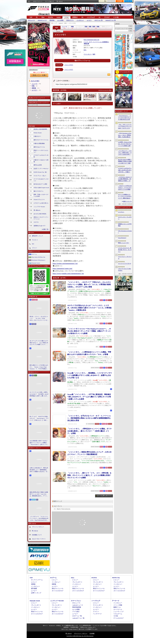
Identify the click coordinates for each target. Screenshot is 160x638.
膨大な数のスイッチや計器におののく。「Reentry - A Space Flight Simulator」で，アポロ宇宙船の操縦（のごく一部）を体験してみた (39, 367)
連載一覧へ (46, 229)
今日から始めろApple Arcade (41, 187)
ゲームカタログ (118, 618)
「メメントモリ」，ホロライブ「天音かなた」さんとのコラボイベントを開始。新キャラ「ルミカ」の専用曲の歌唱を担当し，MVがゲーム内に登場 (89, 284)
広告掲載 (92, 633)
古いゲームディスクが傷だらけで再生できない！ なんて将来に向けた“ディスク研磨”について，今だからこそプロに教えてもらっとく (39, 342)
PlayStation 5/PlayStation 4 (38, 260)
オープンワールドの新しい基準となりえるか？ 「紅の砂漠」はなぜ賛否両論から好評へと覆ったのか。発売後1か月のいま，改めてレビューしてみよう (39, 394)
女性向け (75, 17)
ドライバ (34, 247)
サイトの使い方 (49, 1)
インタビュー (80, 20)
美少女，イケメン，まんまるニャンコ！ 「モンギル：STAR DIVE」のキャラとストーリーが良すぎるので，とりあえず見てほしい (39, 318)
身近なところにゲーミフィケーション (41, 218)
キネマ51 (36, 222)
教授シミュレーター (123, 242)
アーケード (115, 601)
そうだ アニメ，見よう (40, 175)
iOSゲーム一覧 (99, 20)
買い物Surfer (37, 210)
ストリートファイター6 (124, 263)
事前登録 (52, 20)
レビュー (34, 582)
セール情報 (60, 20)
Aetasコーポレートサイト (39, 538)
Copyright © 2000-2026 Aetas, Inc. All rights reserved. (80, 636)
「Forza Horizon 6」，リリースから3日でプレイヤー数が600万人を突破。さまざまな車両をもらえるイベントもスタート (125, 117)
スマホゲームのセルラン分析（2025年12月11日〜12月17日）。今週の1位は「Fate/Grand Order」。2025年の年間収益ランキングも (125, 170)
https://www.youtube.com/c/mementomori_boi (68, 273)
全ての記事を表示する (104, 495)
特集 (33, 86)
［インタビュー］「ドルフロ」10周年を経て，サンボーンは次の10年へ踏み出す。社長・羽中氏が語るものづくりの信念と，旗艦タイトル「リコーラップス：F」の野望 (125, 152)
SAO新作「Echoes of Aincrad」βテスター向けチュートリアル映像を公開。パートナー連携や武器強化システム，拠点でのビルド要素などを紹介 (125, 144)
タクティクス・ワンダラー (125, 218)
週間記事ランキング (37, 235)
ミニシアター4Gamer (39, 206)
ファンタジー (88, 54)
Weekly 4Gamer (38, 132)
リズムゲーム (117, 614)
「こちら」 (90, 627)
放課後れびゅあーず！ (40, 225)
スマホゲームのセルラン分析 (41, 156)
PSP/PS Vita (116, 577)
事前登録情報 (76, 607)
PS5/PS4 (50, 17)
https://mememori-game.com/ (62, 268)
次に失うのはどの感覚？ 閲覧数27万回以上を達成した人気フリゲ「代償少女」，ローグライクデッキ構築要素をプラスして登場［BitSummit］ (125, 161)
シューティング (118, 611)
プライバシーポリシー (38, 526)
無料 (94, 54)
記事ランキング (36, 593)
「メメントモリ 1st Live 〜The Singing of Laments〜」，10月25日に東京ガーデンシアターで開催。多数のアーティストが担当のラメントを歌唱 (89, 331)
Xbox (42, 17)
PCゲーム (34, 254)
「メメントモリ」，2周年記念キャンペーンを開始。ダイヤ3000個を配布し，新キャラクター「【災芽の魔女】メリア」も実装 (89, 431)
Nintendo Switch (36, 263)
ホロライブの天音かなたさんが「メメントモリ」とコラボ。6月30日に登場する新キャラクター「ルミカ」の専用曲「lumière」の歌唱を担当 (89, 308)
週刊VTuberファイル (39, 147)
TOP (31, 17)
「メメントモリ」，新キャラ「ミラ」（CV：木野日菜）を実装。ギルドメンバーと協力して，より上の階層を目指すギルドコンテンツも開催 (89, 475)
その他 (115, 616)
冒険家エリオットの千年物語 (125, 224)
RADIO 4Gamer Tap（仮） (41, 172)
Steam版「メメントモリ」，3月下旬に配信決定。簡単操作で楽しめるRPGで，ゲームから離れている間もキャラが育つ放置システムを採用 (89, 396)
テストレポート (98, 605)
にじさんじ (121, 212)
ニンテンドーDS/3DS (57, 601)
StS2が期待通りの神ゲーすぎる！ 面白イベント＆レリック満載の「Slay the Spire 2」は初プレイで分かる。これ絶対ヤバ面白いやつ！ (39, 442)
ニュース (34, 83)
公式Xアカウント (37, 1)
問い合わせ (60, 1)
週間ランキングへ (127, 201)
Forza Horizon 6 (122, 237)
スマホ (66, 17)
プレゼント (35, 239)
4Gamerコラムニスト (39, 199)
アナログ (107, 17)
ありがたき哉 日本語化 (40, 213)
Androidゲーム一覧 (110, 20)
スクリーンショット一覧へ (105, 90)
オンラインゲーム (37, 580)
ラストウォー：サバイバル (125, 257)
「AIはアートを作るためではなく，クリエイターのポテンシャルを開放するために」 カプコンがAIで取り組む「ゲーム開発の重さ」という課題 (125, 187)
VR (82, 17)
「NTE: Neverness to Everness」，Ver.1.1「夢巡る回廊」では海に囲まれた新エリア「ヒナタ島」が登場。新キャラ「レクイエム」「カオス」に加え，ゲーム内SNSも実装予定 (125, 135)
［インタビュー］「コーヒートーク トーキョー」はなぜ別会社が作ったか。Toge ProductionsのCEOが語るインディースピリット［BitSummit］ (39, 518)
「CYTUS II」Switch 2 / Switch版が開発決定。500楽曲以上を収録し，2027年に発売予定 (125, 179)
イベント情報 (117, 605)
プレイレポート (77, 582)
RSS (29, 1)
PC (37, 17)
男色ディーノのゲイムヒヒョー (41, 151)
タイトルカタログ (57, 591)
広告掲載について (37, 534)
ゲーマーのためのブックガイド (41, 180)
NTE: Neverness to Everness (125, 231)
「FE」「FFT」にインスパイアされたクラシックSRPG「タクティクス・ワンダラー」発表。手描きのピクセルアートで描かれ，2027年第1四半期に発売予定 (125, 126)
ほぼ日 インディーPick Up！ (41, 168)
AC (99, 17)
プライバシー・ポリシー (80, 633)
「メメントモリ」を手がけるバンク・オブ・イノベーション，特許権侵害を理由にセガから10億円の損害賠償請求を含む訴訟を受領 (89, 418)
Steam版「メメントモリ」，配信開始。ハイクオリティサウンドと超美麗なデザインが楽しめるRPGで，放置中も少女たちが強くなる (89, 375)
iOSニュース (31, 20)
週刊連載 (34, 588)
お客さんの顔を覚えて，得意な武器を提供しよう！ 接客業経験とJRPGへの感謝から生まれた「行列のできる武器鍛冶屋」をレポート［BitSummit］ (39, 470)
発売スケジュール (57, 588)
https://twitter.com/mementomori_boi (65, 263)
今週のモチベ (37, 136)
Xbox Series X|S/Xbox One (38, 257)
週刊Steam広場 (38, 165)
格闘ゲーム (117, 607)
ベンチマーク (97, 614)
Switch (58, 17)
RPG (85, 50)
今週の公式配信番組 (39, 143)
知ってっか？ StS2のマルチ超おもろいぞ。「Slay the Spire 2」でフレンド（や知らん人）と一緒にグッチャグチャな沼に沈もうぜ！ (39, 418)
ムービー (89, 20)
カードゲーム (117, 609)
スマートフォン (76, 601)
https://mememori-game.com (91, 39)
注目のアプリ (70, 20)
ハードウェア (91, 17)
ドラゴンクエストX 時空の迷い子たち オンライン (125, 249)
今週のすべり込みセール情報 (41, 160)
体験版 (34, 88)
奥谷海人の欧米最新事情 (40, 129)
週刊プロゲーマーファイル (41, 140)
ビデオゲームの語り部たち (41, 203)
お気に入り (111, 1)
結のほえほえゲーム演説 (40, 184)
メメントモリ (68, 65)
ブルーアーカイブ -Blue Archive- (124, 269)
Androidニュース (42, 20)
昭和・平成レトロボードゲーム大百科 (41, 195)
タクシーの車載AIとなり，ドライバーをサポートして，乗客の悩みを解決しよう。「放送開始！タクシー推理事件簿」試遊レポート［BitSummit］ (125, 196)
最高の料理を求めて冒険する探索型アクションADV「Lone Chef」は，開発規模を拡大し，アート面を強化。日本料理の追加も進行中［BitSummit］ (39, 494)
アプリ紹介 (76, 611)
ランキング (128, 1)
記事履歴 (119, 1)
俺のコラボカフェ (38, 191)
